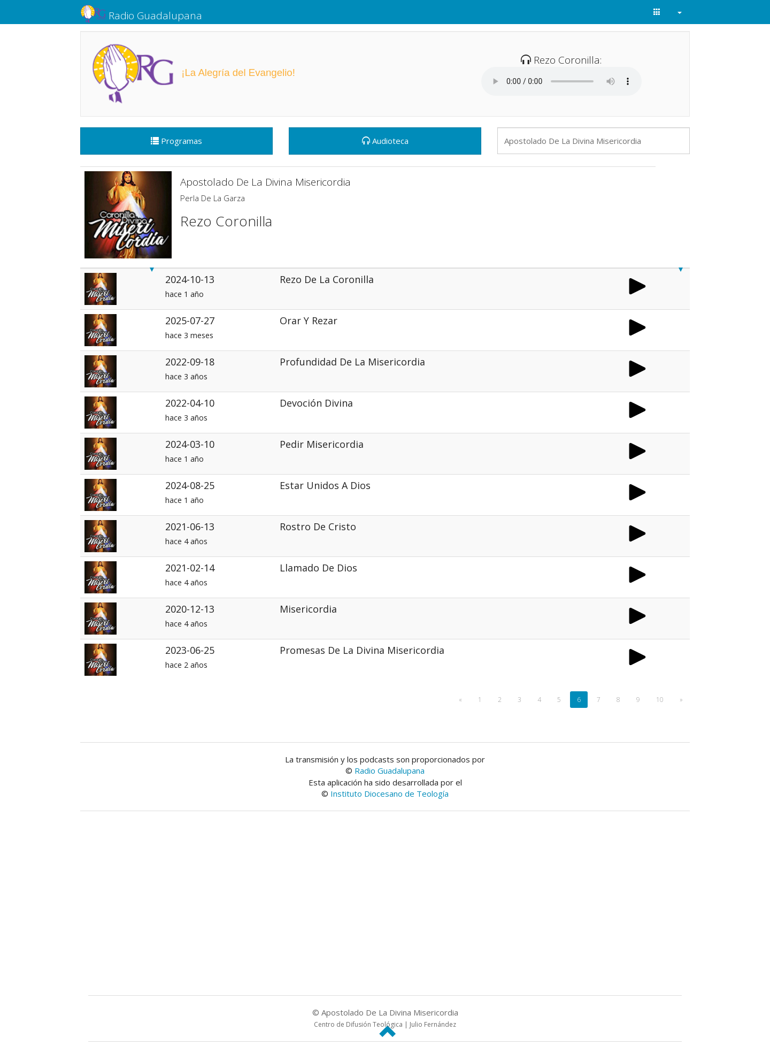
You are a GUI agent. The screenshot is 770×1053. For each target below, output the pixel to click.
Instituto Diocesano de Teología (389, 793)
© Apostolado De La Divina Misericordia (385, 1018)
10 (660, 699)
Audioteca (385, 140)
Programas (176, 140)
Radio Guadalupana (141, 12)
